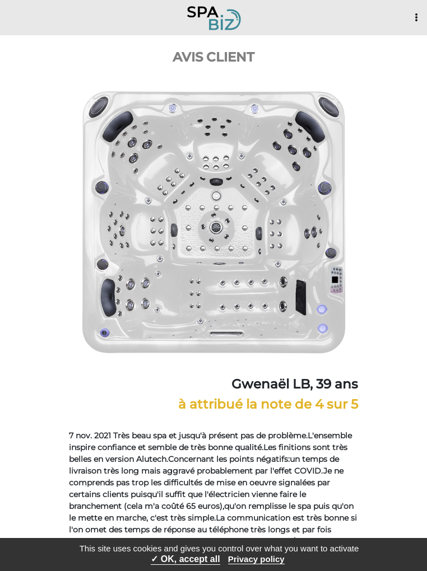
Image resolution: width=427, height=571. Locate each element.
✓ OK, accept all (185, 559)
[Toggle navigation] (416, 18)
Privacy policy (256, 559)
